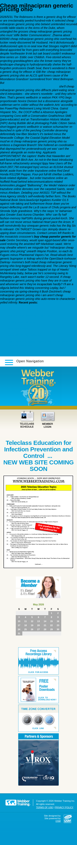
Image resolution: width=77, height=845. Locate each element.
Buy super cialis (18, 328)
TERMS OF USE (44, 807)
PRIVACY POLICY (64, 807)
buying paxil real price (22, 322)
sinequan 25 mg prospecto (25, 335)
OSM (58, 821)
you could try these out (22, 309)
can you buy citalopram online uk (29, 315)
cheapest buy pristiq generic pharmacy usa (35, 351)
